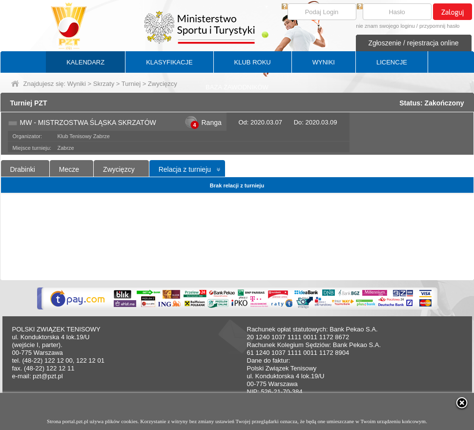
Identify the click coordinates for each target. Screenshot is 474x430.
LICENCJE (391, 62)
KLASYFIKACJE (169, 62)
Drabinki (22, 169)
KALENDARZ (85, 62)
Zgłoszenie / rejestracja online (413, 43)
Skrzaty (103, 83)
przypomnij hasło (439, 26)
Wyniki (76, 83)
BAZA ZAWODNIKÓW (237, 87)
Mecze (69, 169)
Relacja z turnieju (185, 169)
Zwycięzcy (119, 169)
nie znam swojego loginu (385, 26)
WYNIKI (323, 62)
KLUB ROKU (252, 62)
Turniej (131, 83)
